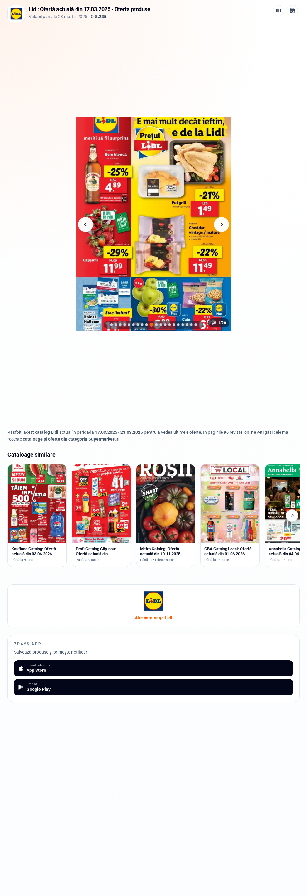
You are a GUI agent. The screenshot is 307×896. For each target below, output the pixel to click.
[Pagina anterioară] (85, 224)
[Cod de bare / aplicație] (278, 10)
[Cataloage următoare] (292, 515)
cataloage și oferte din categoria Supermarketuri (71, 439)
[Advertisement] (153, 69)
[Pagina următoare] (221, 224)
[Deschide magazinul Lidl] (292, 10)
